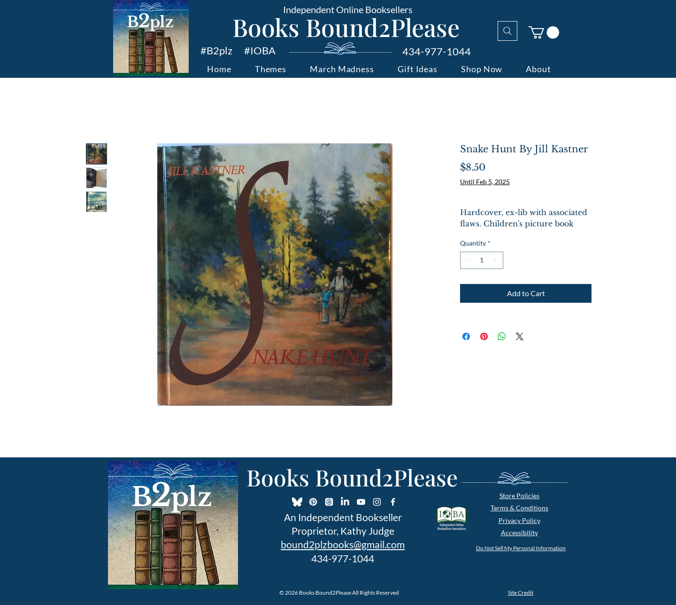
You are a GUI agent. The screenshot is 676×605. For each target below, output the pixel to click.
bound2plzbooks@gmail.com (343, 544)
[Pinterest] (313, 502)
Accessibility (519, 533)
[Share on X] (519, 336)
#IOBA (260, 50)
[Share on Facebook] (466, 336)
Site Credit (520, 592)
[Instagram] (377, 502)
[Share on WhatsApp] (501, 336)
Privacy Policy (519, 520)
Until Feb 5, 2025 (485, 182)
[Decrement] (467, 260)
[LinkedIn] (345, 502)
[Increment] (496, 260)
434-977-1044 (436, 51)
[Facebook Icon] (393, 502)
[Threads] (329, 502)
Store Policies (519, 496)
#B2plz (216, 50)
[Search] (507, 31)
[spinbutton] (481, 260)
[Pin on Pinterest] (484, 336)
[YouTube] (361, 502)
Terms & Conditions (519, 508)
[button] (544, 32)
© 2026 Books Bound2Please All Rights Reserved (339, 592)
